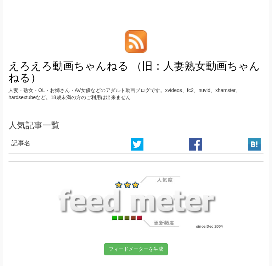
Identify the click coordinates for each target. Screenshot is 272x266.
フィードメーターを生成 (136, 249)
